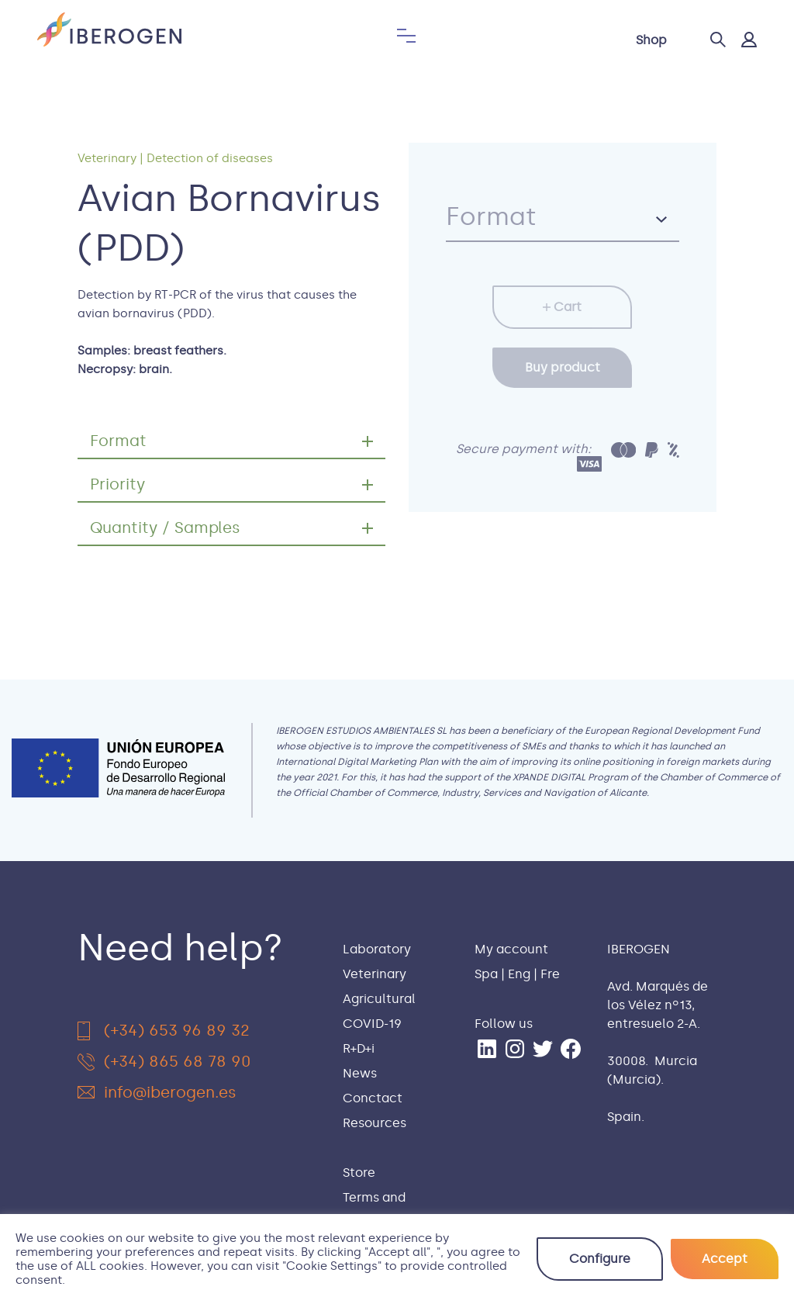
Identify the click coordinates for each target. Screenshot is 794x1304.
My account (511, 949)
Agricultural (379, 998)
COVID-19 (372, 1023)
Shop (651, 40)
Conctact (372, 1098)
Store (359, 1172)
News (360, 1073)
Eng (519, 974)
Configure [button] (599, 1258)
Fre (550, 974)
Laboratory (377, 949)
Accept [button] (724, 1258)
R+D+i (359, 1048)
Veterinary (107, 158)
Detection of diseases (210, 158)
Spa (486, 974)
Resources (374, 1122)
